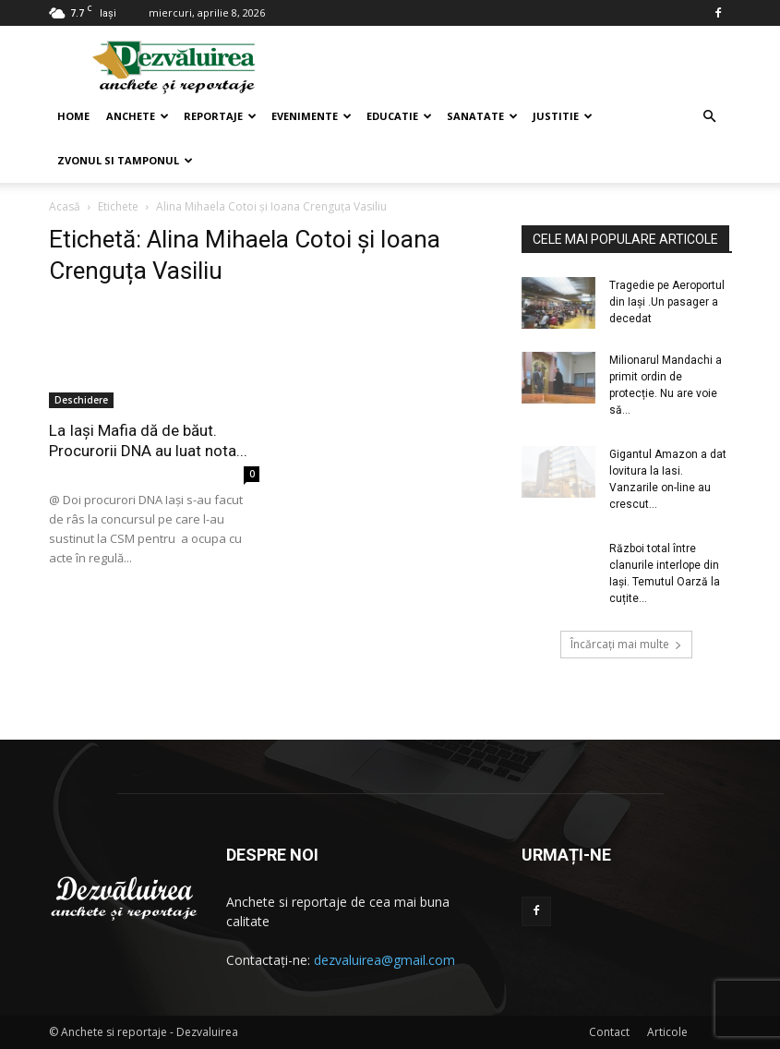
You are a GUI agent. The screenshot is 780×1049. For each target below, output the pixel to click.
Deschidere (81, 399)
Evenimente (311, 116)
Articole (667, 1032)
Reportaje (220, 116)
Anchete (137, 116)
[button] (710, 117)
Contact (609, 1032)
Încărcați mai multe (626, 644)
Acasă (64, 206)
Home (73, 116)
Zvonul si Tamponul (125, 160)
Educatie (399, 116)
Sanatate (482, 116)
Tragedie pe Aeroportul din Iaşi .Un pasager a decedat (667, 302)
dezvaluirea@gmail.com (384, 960)
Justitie (563, 116)
